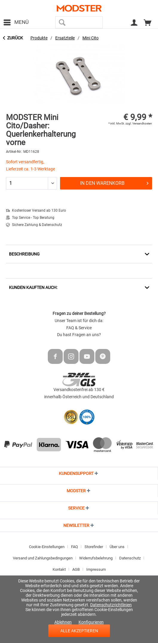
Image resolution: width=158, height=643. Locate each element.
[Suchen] (62, 22)
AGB (76, 569)
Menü (16, 21)
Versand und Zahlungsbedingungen (43, 558)
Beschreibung (24, 254)
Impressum (96, 569)
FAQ (74, 546)
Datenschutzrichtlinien (111, 604)
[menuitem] (16, 22)
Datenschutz (130, 558)
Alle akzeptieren (79, 630)
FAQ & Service (79, 327)
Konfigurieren (91, 622)
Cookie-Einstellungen (47, 546)
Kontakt (59, 569)
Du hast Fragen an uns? (79, 334)
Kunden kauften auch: (33, 287)
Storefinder (94, 546)
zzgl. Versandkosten (138, 123)
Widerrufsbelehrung (96, 558)
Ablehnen (63, 622)
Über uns (117, 546)
